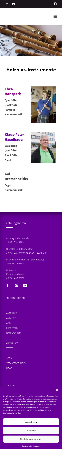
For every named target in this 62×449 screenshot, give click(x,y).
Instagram (13, 4)
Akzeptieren (31, 425)
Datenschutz (13, 333)
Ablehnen (31, 434)
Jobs (9, 358)
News (9, 368)
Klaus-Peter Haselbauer (14, 137)
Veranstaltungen (16, 363)
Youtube (25, 285)
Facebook (7, 4)
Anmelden (12, 312)
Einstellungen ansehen (31, 442)
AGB (8, 322)
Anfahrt (11, 317)
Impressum (12, 328)
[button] (57, 393)
